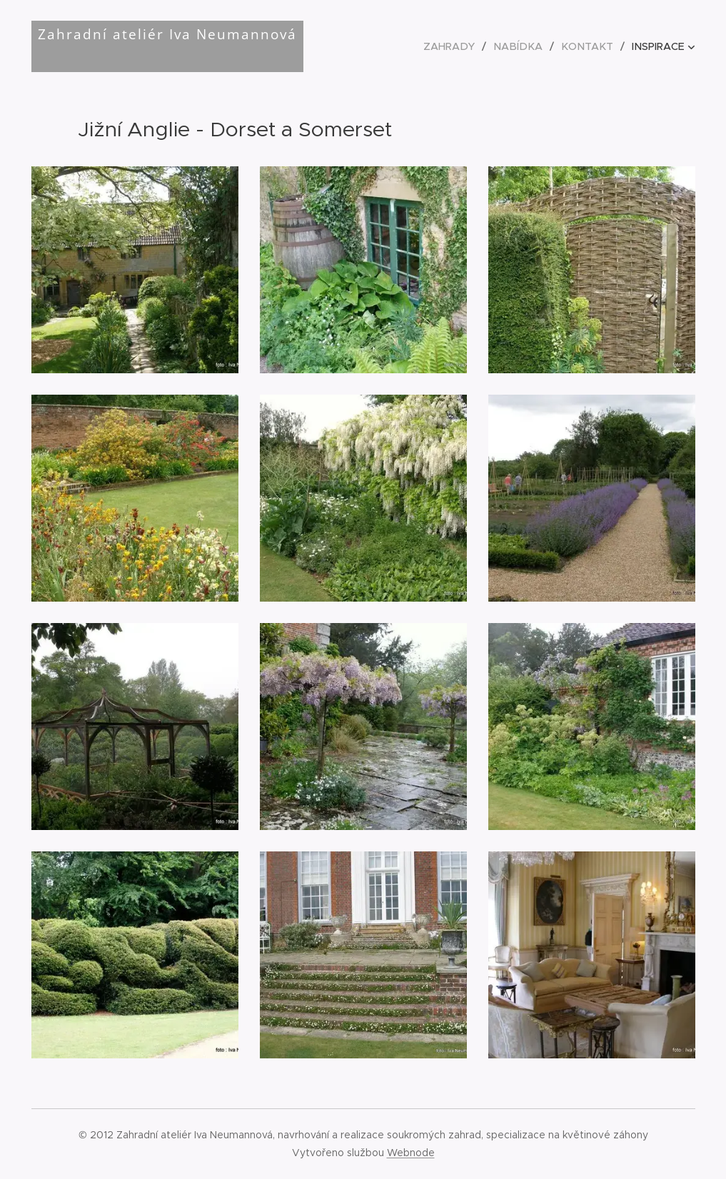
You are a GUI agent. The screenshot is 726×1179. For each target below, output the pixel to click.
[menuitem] (461, 46)
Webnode (411, 1152)
